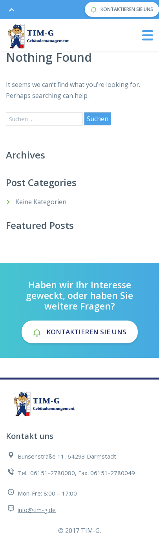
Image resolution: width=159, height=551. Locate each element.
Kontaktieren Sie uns (122, 9)
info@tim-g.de (37, 510)
